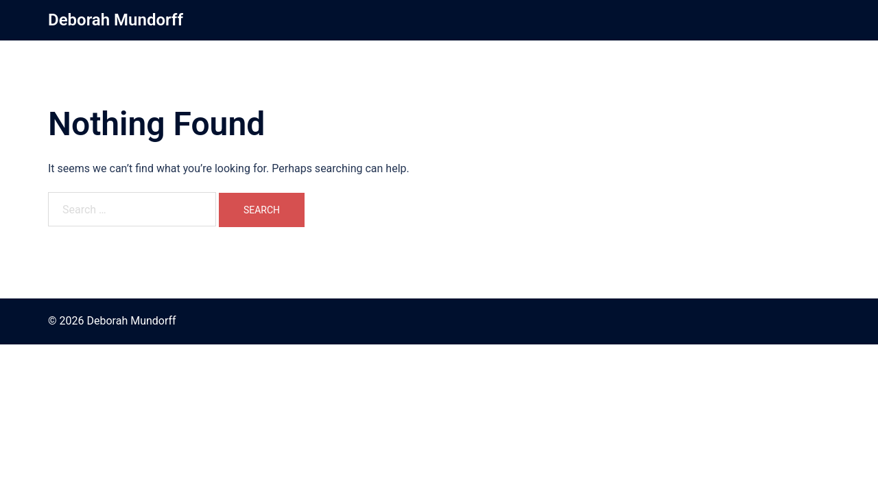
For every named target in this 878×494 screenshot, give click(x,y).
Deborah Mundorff (115, 20)
